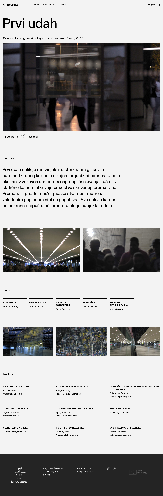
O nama (62, 4)
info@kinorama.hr (85, 473)
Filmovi (35, 4)
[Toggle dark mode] (159, 4)
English (151, 4)
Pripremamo (49, 4)
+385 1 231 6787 (85, 469)
